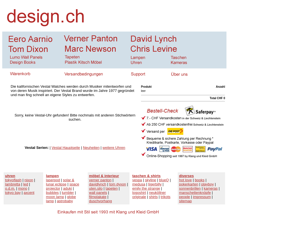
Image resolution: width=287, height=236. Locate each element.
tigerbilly (155, 184)
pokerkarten (188, 184)
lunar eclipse (56, 184)
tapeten (112, 188)
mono (22, 188)
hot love (185, 180)
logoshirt (139, 192)
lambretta (12, 184)
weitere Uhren (114, 148)
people (184, 197)
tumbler (68, 192)
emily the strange (146, 188)
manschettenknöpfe (195, 192)
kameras (211, 188)
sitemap (185, 201)
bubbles (52, 192)
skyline (150, 180)
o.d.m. (10, 188)
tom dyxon (117, 184)
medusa (138, 184)
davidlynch (97, 184)
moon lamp (55, 197)
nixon (28, 180)
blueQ (164, 180)
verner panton (100, 180)
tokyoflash (13, 180)
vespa (137, 180)
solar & (68, 180)
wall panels (98, 192)
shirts (153, 197)
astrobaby (65, 201)
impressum (202, 197)
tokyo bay (13, 192)
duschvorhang (100, 201)
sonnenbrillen (190, 188)
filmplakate (98, 197)
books (200, 180)
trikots (165, 197)
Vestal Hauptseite (66, 148)
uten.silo (96, 188)
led (25, 184)
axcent (29, 192)
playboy (207, 184)
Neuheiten (91, 148)
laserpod (53, 180)
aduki (67, 188)
